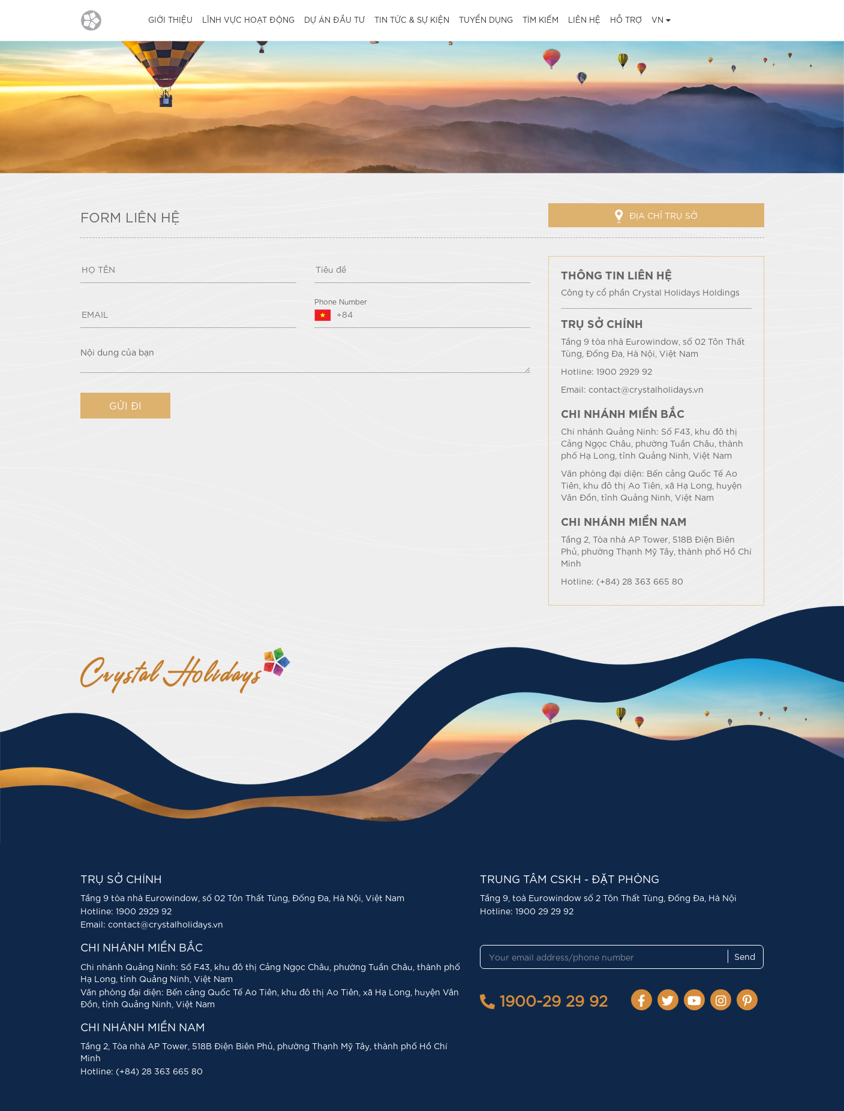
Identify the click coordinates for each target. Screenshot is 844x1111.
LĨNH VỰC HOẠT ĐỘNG (248, 19)
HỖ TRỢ (626, 19)
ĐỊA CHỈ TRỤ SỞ (656, 216)
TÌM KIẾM (540, 19)
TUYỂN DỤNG (486, 19)
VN (661, 19)
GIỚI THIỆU (170, 19)
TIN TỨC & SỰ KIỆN (411, 19)
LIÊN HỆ (584, 19)
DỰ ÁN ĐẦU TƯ (334, 19)
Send (744, 956)
